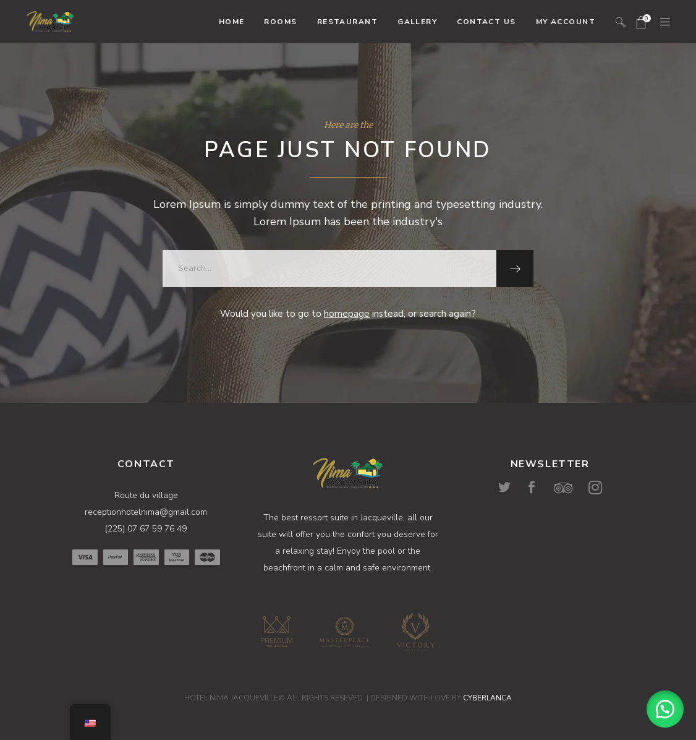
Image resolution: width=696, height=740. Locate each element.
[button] (665, 709)
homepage (347, 314)
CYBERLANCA (487, 698)
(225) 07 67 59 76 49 (146, 529)
